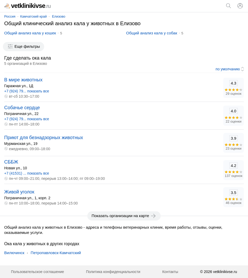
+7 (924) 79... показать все (26, 91)
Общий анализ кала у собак (151, 33)
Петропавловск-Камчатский (56, 252)
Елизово (58, 16)
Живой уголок (19, 192)
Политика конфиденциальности (113, 272)
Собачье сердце (22, 107)
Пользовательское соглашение (37, 272)
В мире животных (23, 79)
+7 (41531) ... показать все (26, 173)
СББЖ (11, 162)
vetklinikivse (27, 5)
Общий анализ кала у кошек (30, 33)
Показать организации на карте (124, 216)
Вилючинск (14, 252)
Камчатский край (33, 16)
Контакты (170, 272)
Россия (10, 16)
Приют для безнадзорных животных (43, 137)
